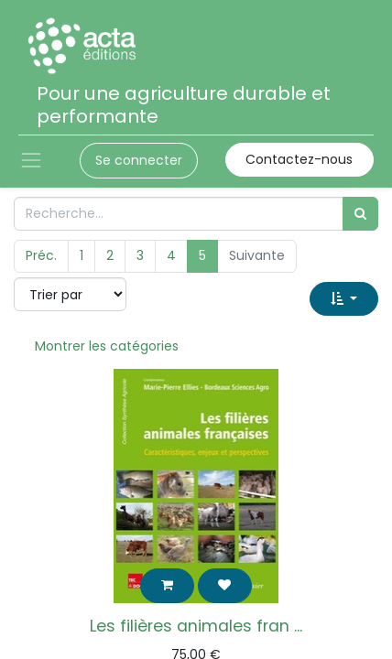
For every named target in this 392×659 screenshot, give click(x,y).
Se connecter (138, 160)
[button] (344, 299)
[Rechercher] (360, 214)
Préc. (41, 255)
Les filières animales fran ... (196, 626)
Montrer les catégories (107, 346)
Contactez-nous (299, 159)
